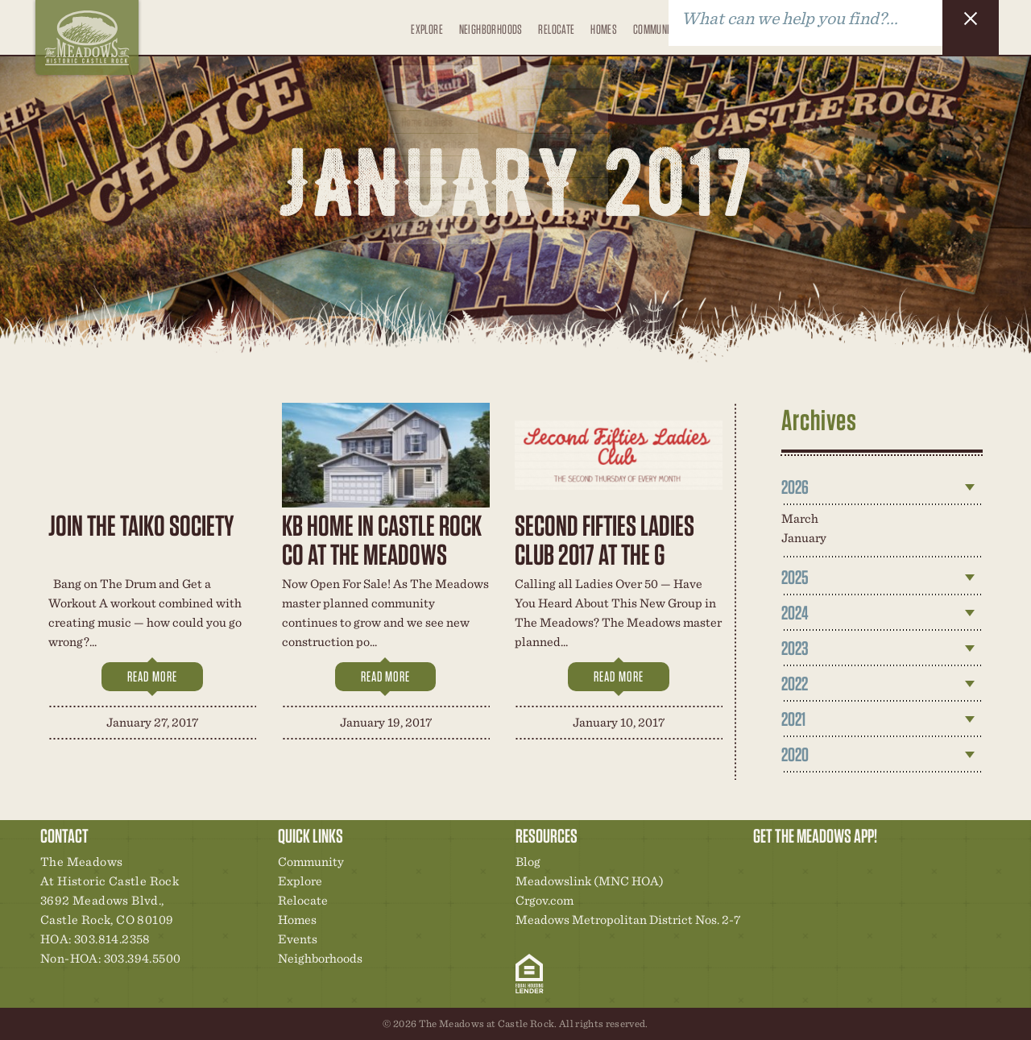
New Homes (849, 866)
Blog (748, 27)
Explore (424, 37)
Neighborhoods (488, 27)
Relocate (554, 37)
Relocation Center (794, 866)
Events (708, 27)
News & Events (876, 866)
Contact (790, 27)
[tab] (882, 487)
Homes (603, 27)
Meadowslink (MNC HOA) (590, 881)
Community (655, 27)
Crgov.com (544, 900)
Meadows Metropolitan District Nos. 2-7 (628, 919)
